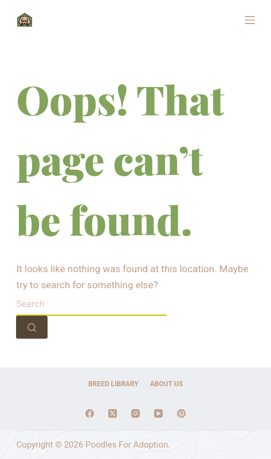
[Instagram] (135, 413)
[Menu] (250, 20)
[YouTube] (158, 413)
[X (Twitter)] (112, 413)
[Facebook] (89, 413)
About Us (166, 384)
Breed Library (113, 384)
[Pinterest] (181, 413)
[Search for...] (91, 304)
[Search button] (32, 327)
